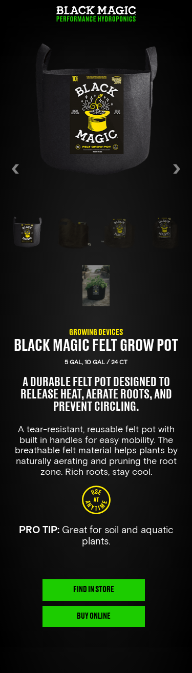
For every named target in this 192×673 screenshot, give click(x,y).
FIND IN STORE (93, 589)
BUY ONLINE (94, 616)
